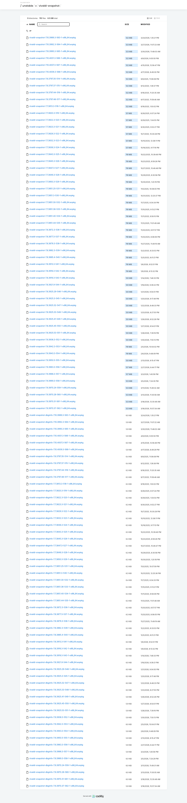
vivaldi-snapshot (49, 5)
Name (32, 24)
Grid (157, 18)
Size (127, 24)
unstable (27, 5)
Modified (145, 24)
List (149, 18)
